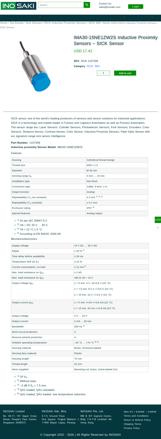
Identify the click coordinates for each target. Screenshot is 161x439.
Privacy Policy (132, 428)
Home (3, 22)
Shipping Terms (132, 424)
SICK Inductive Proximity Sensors (65, 22)
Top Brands (17, 22)
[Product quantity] (103, 73)
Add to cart (125, 73)
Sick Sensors (34, 22)
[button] (40, 17)
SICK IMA (95, 22)
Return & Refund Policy (137, 420)
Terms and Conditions (136, 415)
